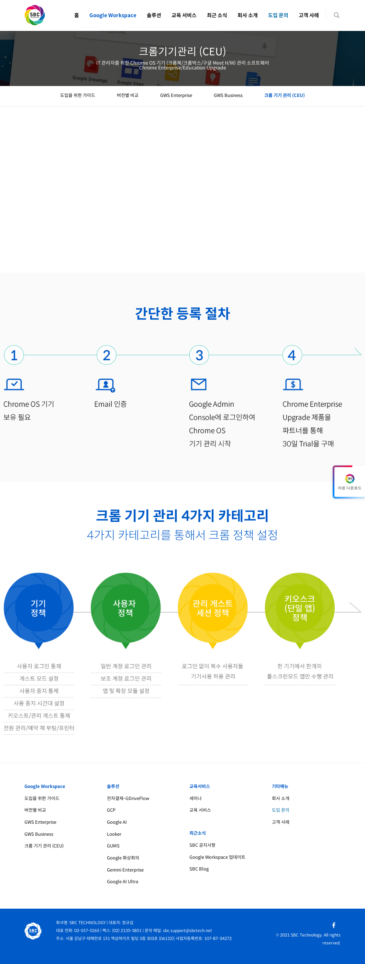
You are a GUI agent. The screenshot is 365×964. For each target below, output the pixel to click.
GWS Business (228, 95)
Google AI (117, 822)
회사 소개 (247, 15)
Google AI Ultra (122, 882)
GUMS (113, 846)
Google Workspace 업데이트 (217, 857)
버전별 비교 (128, 95)
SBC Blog (199, 869)
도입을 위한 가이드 (77, 95)
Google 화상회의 (123, 858)
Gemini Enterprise (125, 870)
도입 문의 (278, 15)
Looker (114, 834)
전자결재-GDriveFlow (128, 798)
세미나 (195, 798)
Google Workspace (112, 15)
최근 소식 (217, 15)
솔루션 (154, 15)
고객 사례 (309, 15)
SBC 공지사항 (202, 845)
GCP (111, 810)
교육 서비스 (184, 15)
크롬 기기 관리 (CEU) (284, 95)
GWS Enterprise (176, 95)
